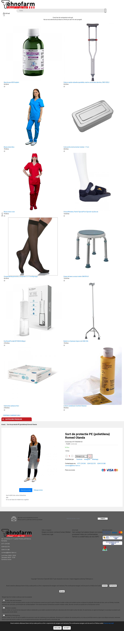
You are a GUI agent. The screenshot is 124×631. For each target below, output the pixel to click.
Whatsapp (95, 459)
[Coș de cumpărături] (6, 13)
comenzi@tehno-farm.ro (72, 465)
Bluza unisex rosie (9, 211)
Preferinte (113, 585)
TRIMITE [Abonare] (102, 518)
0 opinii (71, 444)
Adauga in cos (81, 456)
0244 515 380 (101, 463)
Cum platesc (85, 532)
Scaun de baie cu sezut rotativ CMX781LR (76, 276)
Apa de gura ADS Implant (11, 82)
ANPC (97, 537)
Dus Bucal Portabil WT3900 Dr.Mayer (15, 341)
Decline (57, 628)
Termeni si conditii (78, 537)
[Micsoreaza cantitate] (66, 456)
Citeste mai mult (109, 623)
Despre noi (51, 419)
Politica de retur (89, 537)
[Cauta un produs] (105, 11)
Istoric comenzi (54, 532)
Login (51, 534)
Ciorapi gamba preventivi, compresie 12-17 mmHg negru (21, 276)
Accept (67, 628)
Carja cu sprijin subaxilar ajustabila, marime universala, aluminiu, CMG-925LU (86, 82)
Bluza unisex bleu (9, 147)
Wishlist (68, 532)
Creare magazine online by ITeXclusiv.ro (81, 579)
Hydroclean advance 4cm (11, 406)
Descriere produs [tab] (26, 490)
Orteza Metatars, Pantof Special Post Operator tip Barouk (81, 211)
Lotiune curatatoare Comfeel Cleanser (75, 406)
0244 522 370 (91, 463)
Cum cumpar (76, 532)
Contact (64, 419)
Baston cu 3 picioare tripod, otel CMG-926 (76, 341)
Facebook (80, 459)
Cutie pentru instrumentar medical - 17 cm (76, 147)
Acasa (39, 419)
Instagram (87, 459)
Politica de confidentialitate (89, 534)
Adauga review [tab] (38, 490)
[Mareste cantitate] (72, 456)
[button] (55, 434)
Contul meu (45, 534)
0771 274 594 (81, 463)
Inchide (105, 585)
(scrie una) (74, 444)
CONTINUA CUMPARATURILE (11, 415)
